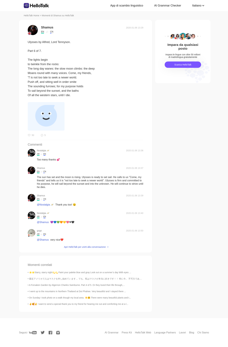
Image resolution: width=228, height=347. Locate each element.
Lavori (182, 332)
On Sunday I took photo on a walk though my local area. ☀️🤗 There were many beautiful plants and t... (80, 297)
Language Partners (165, 332)
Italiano (196, 5)
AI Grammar (111, 332)
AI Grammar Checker (167, 5)
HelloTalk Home (31, 15)
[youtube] (33, 332)
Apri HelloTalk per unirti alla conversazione (85, 247)
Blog (191, 332)
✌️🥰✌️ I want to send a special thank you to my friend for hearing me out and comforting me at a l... (78, 304)
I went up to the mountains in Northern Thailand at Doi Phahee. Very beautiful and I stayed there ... (77, 291)
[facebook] (50, 332)
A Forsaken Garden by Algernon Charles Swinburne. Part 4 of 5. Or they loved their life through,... (77, 285)
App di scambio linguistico (126, 5)
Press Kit (127, 332)
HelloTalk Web (143, 332)
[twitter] (43, 332)
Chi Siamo (203, 332)
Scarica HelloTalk (182, 64)
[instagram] (58, 332)
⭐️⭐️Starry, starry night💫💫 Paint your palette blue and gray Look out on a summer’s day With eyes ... (80, 272)
